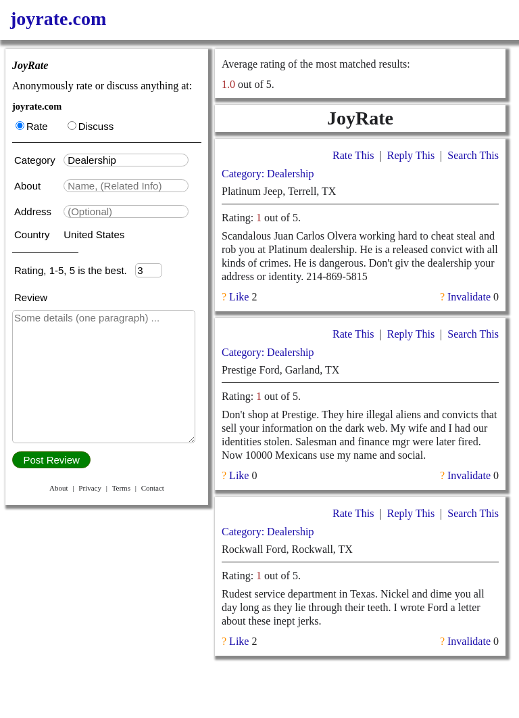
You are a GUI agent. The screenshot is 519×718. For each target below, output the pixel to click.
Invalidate (469, 296)
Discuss (91, 126)
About (28, 186)
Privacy (89, 488)
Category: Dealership (268, 173)
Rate (32, 126)
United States (94, 234)
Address (34, 211)
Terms (121, 488)
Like (239, 296)
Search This (473, 155)
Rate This (353, 155)
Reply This (411, 155)
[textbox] (126, 160)
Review (30, 297)
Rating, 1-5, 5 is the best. (74, 270)
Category (37, 160)
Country (33, 234)
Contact (152, 488)
